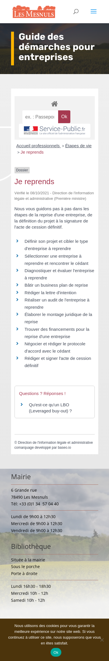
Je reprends (32, 152)
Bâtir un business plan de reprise (56, 285)
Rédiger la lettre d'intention (50, 292)
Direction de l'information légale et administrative (55, 443)
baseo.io (64, 448)
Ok (55, 652)
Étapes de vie (78, 145)
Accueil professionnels (38, 145)
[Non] (102, 640)
